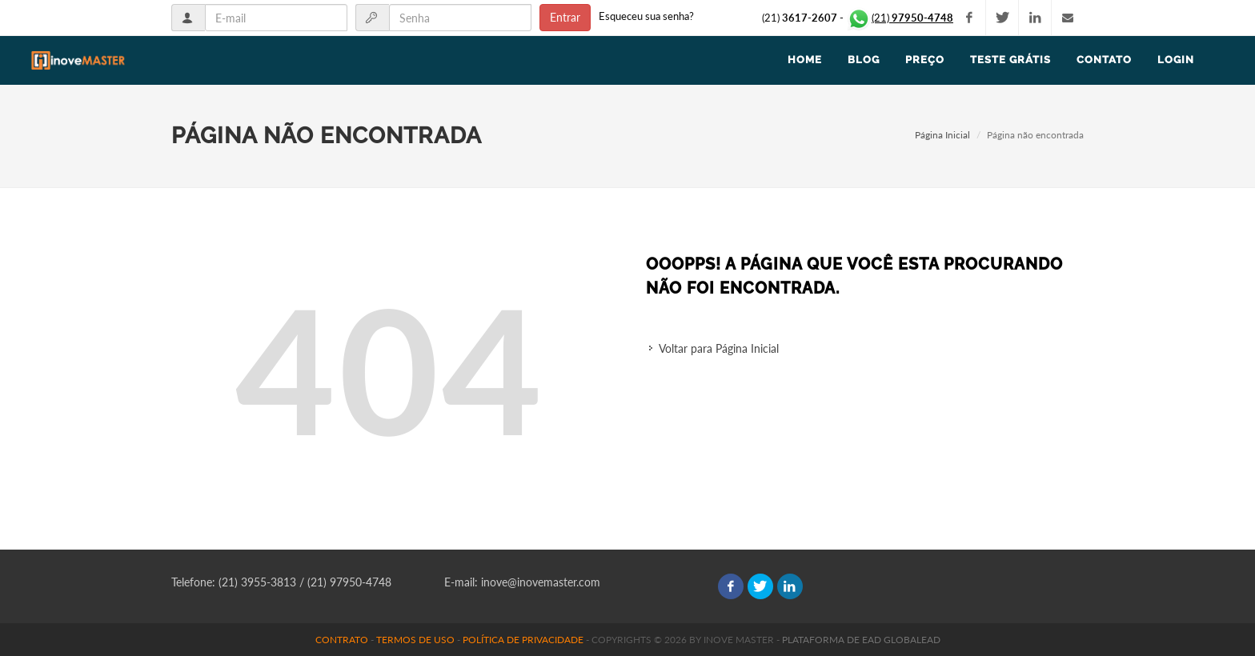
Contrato (341, 640)
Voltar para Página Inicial (719, 348)
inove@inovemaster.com (540, 582)
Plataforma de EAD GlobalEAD (861, 640)
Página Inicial (942, 135)
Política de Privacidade (523, 640)
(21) (899, 17)
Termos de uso (415, 640)
